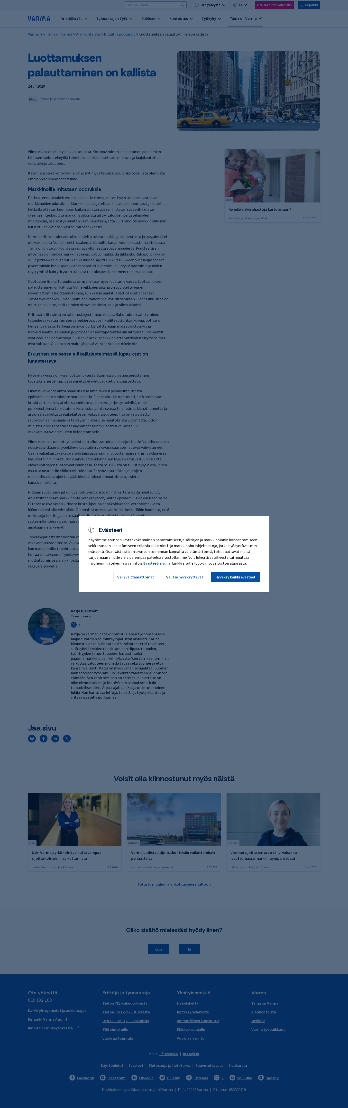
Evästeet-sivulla (157, 563)
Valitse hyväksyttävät (184, 577)
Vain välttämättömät (135, 577)
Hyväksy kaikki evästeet (235, 577)
